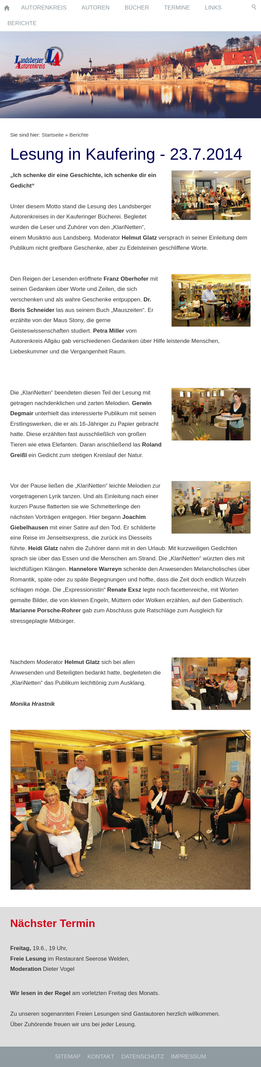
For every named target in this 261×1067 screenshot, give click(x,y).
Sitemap (68, 1056)
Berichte (78, 135)
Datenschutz (142, 1056)
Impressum (188, 1056)
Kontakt (100, 1056)
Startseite (53, 135)
